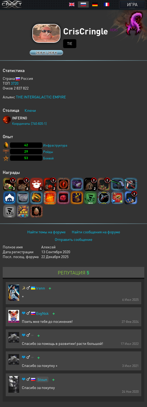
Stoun (42, 379)
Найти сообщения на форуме (96, 231)
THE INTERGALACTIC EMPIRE (41, 96)
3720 (14, 83)
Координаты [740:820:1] (29, 124)
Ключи (30, 110)
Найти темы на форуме (46, 231)
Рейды (48, 152)
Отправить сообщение (73, 239)
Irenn (40, 288)
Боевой (48, 158)
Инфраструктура (55, 145)
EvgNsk (42, 313)
